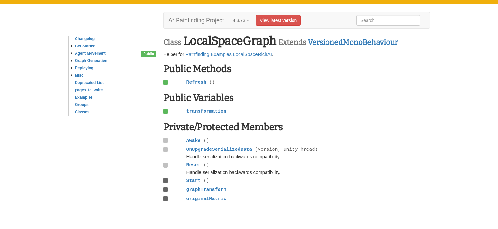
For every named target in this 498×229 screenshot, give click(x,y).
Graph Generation (89, 61)
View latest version (278, 20)
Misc (77, 75)
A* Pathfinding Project (196, 20)
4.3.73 (241, 20)
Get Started (83, 46)
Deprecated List (89, 82)
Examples (84, 97)
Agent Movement (88, 53)
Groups (82, 104)
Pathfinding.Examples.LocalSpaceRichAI (228, 54)
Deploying (82, 68)
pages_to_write (89, 90)
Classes (82, 112)
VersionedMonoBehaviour (353, 42)
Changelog (85, 39)
